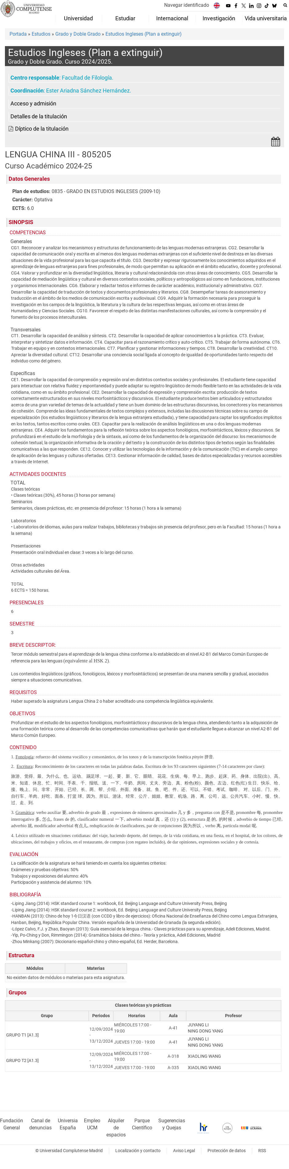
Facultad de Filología (87, 78)
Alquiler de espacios (116, 1128)
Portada (18, 34)
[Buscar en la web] (285, 5)
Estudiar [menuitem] (125, 18)
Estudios (41, 34)
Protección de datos (227, 1150)
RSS (262, 1150)
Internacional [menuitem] (172, 18)
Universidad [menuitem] (78, 18)
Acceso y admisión (33, 104)
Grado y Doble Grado (78, 34)
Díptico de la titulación (42, 129)
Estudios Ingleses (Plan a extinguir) (143, 34)
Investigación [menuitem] (219, 18)
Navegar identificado (186, 5)
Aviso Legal (184, 1150)
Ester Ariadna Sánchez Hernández (88, 91)
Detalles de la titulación (38, 116)
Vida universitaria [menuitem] (266, 18)
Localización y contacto (137, 1150)
